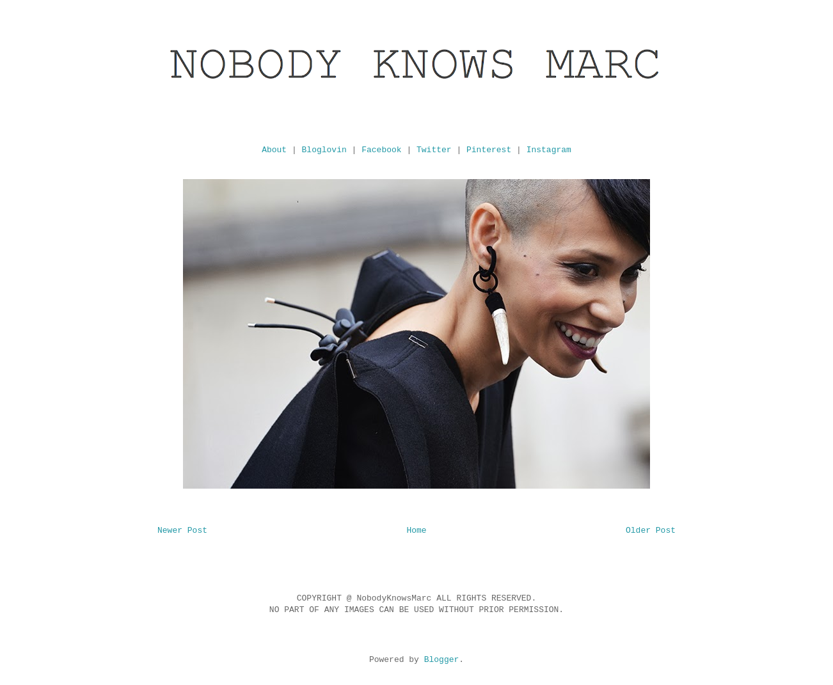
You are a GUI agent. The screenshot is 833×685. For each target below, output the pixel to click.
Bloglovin (324, 150)
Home (416, 530)
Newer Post (182, 530)
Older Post (651, 530)
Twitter (434, 150)
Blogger (441, 660)
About (274, 150)
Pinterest (488, 150)
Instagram (549, 150)
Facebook (381, 150)
